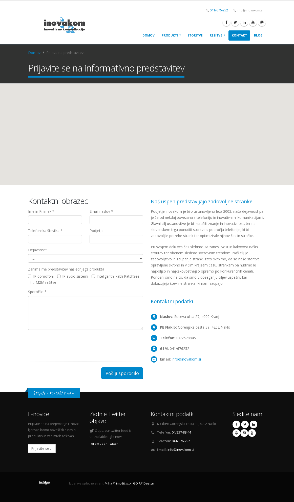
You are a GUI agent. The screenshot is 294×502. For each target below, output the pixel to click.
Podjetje (96, 230)
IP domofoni (41, 276)
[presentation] (66, 343)
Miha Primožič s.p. (118, 483)
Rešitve (216, 35)
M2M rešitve (43, 282)
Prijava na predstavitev (64, 52)
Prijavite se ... (41, 448)
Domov (148, 35)
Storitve (195, 35)
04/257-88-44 (181, 432)
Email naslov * (101, 211)
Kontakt (239, 35)
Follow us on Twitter (104, 443)
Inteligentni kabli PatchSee (115, 276)
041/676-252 (219, 10)
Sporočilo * (37, 291)
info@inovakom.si (186, 359)
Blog (258, 35)
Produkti (170, 35)
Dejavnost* (37, 249)
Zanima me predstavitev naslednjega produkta (66, 269)
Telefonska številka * (45, 230)
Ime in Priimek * (41, 211)
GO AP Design (143, 483)
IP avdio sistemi (72, 276)
